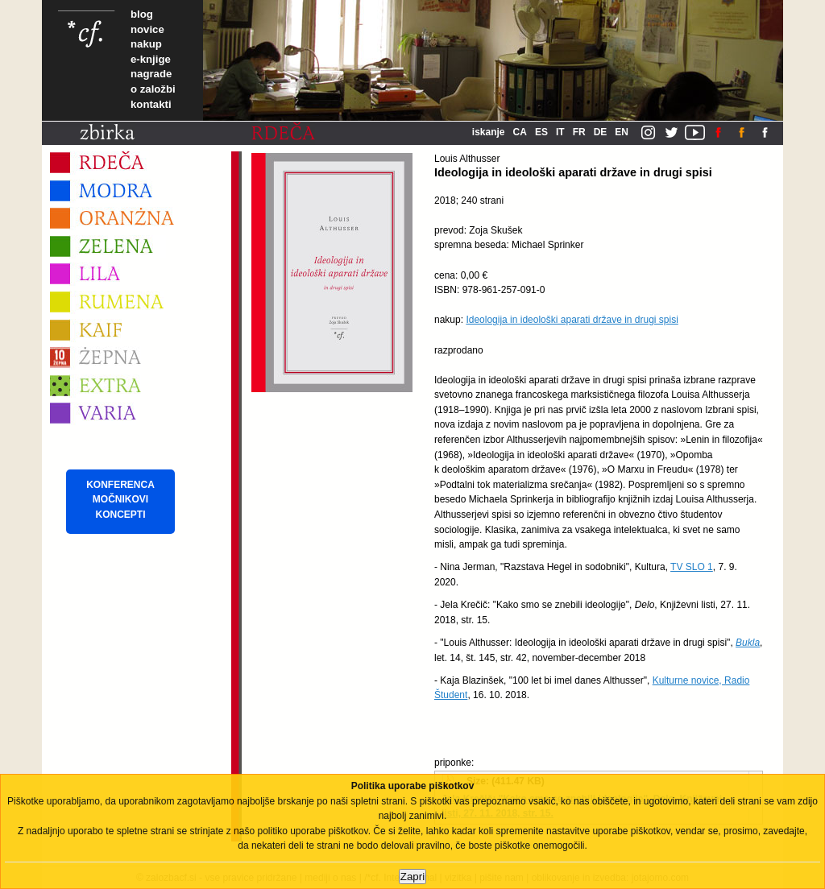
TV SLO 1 (691, 567)
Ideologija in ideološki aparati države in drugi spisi (572, 319)
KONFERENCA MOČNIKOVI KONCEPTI (120, 499)
